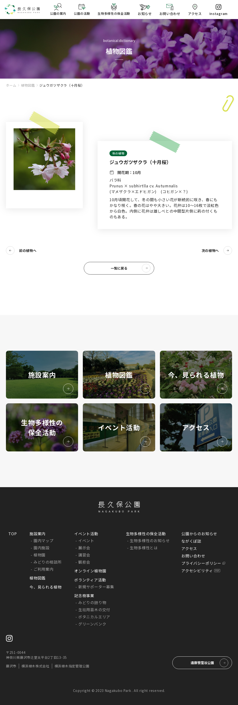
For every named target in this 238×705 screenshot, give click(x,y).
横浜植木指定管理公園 (72, 666)
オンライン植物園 (90, 571)
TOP (12, 533)
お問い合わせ (193, 556)
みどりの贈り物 (92, 602)
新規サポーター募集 (96, 587)
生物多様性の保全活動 (146, 533)
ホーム (11, 85)
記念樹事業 (84, 595)
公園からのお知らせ (199, 533)
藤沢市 (11, 666)
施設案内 (37, 533)
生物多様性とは (144, 547)
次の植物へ (210, 250)
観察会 (84, 562)
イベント (86, 540)
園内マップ (44, 540)
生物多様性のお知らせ (150, 540)
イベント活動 (86, 533)
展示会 (84, 547)
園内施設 (42, 547)
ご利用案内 (44, 569)
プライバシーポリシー (201, 563)
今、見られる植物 (45, 587)
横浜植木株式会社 (35, 666)
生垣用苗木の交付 (94, 609)
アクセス (189, 548)
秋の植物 (118, 153)
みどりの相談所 (48, 562)
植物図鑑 (28, 85)
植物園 (39, 555)
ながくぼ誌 (191, 541)
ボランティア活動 (90, 580)
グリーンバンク (92, 624)
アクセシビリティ (197, 570)
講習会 (84, 555)
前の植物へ (28, 250)
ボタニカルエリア (94, 617)
